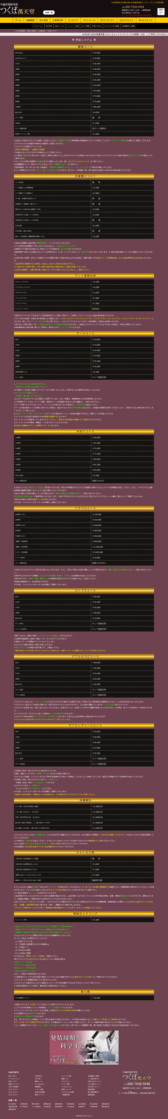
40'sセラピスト (145, 20)
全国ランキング (66, 1089)
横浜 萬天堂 (105, 1106)
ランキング (73, 20)
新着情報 (37, 1087)
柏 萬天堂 (81, 1106)
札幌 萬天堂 (23, 1104)
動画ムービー (39, 1081)
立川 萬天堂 (70, 1106)
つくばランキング (67, 1087)
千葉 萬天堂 (93, 1106)
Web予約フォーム (93, 1087)
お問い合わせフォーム (95, 1081)
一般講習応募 (65, 1095)
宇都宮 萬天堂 (12, 1106)
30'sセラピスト (126, 20)
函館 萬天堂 (47, 1104)
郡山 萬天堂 (93, 1104)
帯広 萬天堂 (35, 1104)
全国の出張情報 (40, 1092)
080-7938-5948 (134, 7)
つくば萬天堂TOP (93, 1079)
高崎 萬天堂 (105, 1104)
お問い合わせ (97, 26)
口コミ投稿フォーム (94, 1084)
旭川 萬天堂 (12, 1104)
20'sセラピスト (107, 20)
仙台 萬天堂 (82, 1104)
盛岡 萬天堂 (58, 1104)
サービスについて (14, 1079)
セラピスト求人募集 (111, 26)
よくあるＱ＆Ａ (40, 1084)
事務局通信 (91, 1095)
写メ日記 (43, 20)
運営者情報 (91, 1089)
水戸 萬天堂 (23, 1106)
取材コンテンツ (40, 1095)
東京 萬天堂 (58, 1106)
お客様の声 (57, 20)
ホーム (18, 20)
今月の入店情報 (13, 1087)
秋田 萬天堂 (70, 1104)
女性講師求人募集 (128, 26)
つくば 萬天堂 (36, 1106)
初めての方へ (12, 1076)
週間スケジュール (13, 1084)
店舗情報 (30, 20)
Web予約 (49, 26)
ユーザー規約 (65, 1084)
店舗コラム (64, 1079)
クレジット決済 (73, 26)
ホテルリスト (38, 26)
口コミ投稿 (85, 26)
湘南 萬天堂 (12, 1109)
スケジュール (89, 20)
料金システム (60, 26)
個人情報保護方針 (93, 1092)
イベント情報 (39, 1089)
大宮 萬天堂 (47, 1106)
